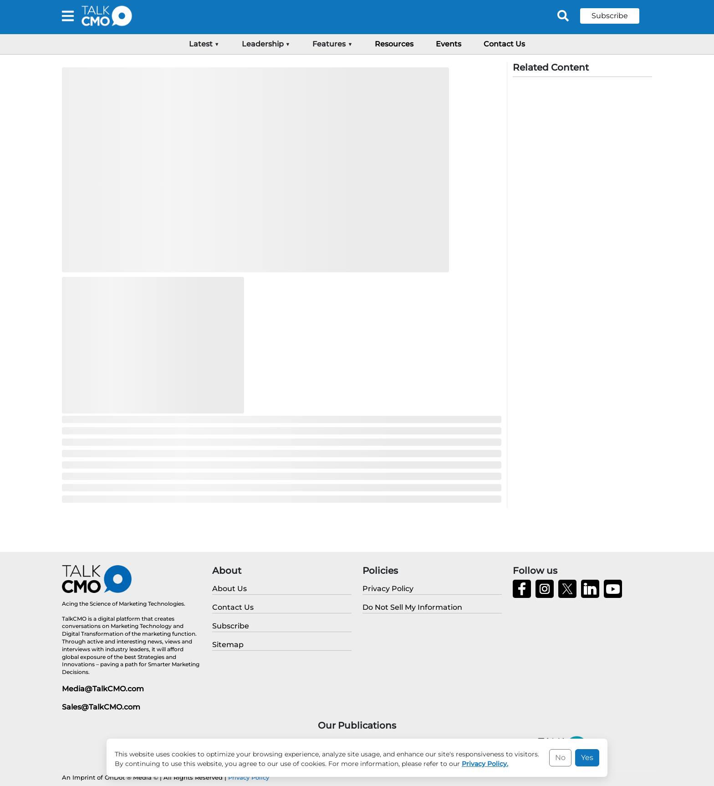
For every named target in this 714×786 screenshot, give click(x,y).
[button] (616, 16)
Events (448, 44)
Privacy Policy (248, 777)
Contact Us (504, 44)
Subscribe (610, 15)
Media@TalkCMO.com (103, 688)
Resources (394, 44)
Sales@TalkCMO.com (101, 707)
